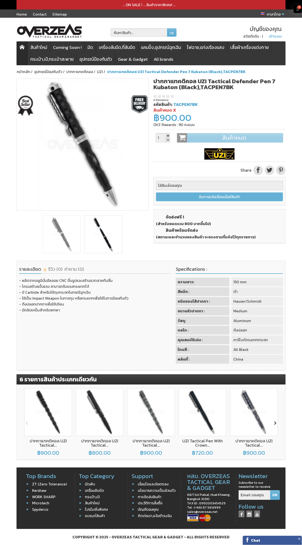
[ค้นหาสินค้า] (139, 32)
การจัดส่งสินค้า (149, 496)
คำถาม (74, 269)
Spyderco (40, 509)
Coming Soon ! (67, 47)
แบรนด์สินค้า (95, 516)
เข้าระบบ (275, 36)
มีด (90, 47)
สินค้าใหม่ (38, 47)
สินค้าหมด (230, 138)
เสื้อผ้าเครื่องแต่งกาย (249, 47)
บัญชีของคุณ (148, 509)
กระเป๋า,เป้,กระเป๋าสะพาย (52, 59)
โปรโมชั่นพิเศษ (96, 509)
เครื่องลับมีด (94, 490)
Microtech (40, 503)
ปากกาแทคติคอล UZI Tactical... (48, 443)
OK (171, 33)
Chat (255, 540)
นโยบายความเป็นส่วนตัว (157, 490)
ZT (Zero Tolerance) (49, 484)
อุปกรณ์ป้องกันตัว (96, 59)
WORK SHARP (43, 496)
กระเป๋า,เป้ (92, 496)
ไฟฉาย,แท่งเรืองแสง (205, 47)
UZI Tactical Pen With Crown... (202, 443)
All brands (163, 59)
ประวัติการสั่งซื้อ (150, 503)
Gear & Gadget (133, 59)
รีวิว (53, 269)
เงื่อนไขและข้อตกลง (153, 484)
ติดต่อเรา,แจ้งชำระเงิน (155, 516)
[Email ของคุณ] (254, 495)
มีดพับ (90, 484)
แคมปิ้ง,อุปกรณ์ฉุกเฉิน (161, 47)
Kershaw (39, 490)
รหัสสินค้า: (162, 104)
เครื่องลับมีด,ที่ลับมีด (117, 47)
